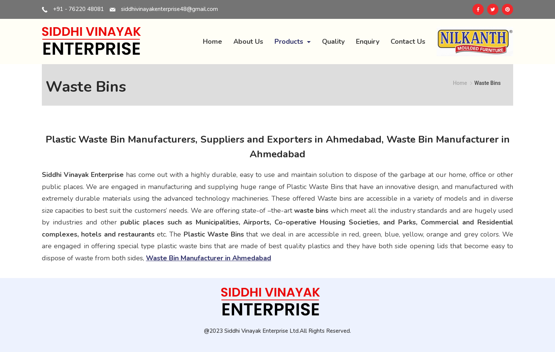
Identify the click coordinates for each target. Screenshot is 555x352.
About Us (248, 41)
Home (212, 41)
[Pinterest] (507, 9)
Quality (333, 41)
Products (292, 41)
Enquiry (367, 41)
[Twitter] (492, 9)
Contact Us (408, 41)
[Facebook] (478, 9)
